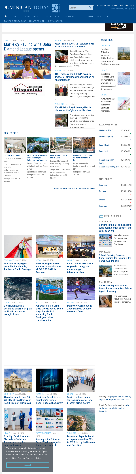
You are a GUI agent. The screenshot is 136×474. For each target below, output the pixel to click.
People (80, 16)
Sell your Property (87, 188)
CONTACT (129, 5)
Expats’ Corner (36, 21)
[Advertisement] (51, 25)
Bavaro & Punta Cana (15, 21)
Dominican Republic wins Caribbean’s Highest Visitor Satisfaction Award (49, 400)
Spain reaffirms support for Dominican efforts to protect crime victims (80, 400)
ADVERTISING (117, 5)
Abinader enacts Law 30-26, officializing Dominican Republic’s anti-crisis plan (17, 400)
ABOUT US (105, 5)
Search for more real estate (65, 188)
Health (58, 16)
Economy (25, 16)
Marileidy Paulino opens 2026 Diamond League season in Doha (79, 309)
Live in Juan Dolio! (12, 156)
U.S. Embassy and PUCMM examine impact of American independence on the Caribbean (74, 77)
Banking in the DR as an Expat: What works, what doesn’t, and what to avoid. (115, 228)
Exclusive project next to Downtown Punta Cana (83, 158)
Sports (90, 16)
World (36, 16)
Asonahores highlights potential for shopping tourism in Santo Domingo (17, 267)
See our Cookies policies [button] (29, 458)
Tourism (47, 16)
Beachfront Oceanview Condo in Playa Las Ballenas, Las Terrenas (37, 158)
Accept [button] (27, 465)
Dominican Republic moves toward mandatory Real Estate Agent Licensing (115, 289)
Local (15, 16)
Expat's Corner (43, 433)
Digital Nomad (55, 21)
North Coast (104, 16)
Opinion (69, 16)
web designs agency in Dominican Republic (114, 408)
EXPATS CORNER (112, 216)
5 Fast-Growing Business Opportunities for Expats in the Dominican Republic (115, 258)
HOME (96, 5)
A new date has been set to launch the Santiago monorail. (108, 104)
